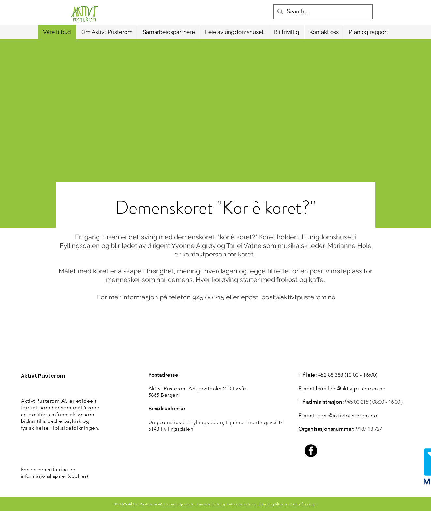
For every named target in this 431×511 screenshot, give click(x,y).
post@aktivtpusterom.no (298, 297)
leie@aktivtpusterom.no (357, 388)
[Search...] (323, 12)
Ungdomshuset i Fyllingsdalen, (187, 422)
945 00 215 (356, 402)
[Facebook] (311, 450)
